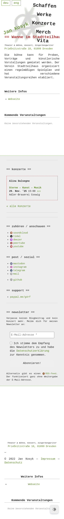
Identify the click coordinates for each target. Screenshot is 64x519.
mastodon (19, 263)
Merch (43, 33)
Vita (43, 43)
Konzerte (44, 24)
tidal (17, 236)
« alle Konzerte (18, 206)
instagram (19, 267)
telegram (19, 270)
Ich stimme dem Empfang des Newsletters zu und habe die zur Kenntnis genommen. (32, 349)
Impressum (48, 459)
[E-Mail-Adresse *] (32, 335)
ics (39, 191)
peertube (19, 243)
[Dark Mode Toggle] (54, 509)
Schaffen (45, 6)
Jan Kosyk (16, 29)
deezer (17, 239)
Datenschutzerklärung (32, 351)
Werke (44, 15)
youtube (18, 246)
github (17, 279)
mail (16, 273)
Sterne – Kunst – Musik (25, 187)
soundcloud (20, 232)
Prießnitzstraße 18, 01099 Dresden (32, 446)
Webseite (14, 99)
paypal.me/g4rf (20, 296)
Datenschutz (13, 463)
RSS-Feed (50, 373)
